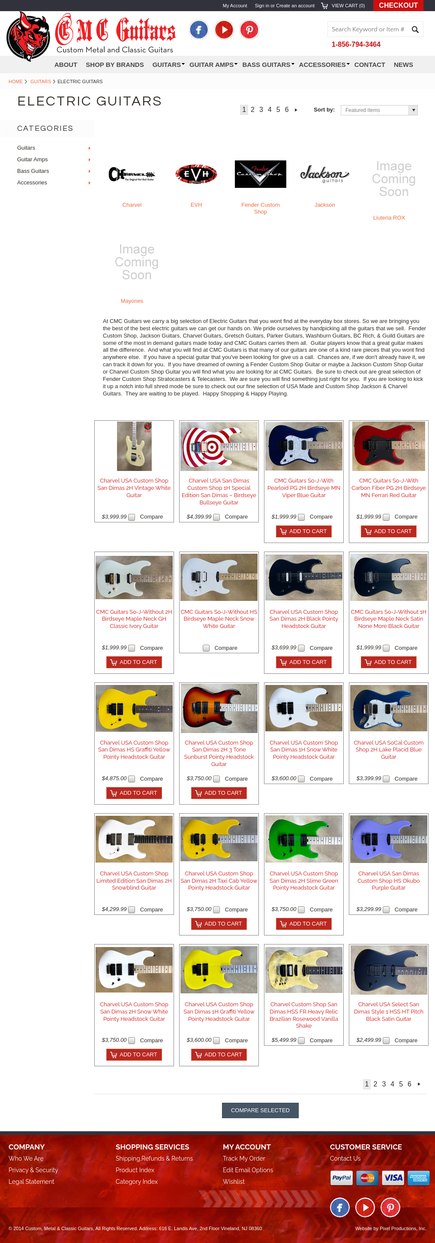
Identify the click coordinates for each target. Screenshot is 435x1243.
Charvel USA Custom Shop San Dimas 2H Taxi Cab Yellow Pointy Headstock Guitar (218, 880)
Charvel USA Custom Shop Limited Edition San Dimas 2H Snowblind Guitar (134, 880)
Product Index (135, 1170)
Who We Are (26, 1158)
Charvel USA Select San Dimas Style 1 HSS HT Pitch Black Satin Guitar (388, 1011)
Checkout (398, 5)
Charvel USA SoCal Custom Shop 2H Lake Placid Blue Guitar (388, 749)
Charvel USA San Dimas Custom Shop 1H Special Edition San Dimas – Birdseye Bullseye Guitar (219, 491)
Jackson (325, 205)
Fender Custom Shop (260, 208)
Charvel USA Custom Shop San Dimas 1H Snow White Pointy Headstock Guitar (304, 749)
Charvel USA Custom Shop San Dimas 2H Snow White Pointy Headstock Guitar (134, 1011)
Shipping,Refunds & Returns (154, 1158)
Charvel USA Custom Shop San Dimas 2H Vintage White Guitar (134, 487)
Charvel (132, 205)
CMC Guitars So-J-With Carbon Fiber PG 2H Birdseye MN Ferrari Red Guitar (388, 487)
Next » (296, 110)
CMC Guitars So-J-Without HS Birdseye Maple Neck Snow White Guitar (219, 619)
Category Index (137, 1181)
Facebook (199, 29)
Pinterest (249, 29)
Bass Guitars (268, 64)
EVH (196, 205)
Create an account (295, 5)
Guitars (40, 81)
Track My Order (244, 1158)
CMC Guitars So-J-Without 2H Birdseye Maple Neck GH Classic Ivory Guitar (134, 619)
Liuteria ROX (389, 217)
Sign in (262, 5)
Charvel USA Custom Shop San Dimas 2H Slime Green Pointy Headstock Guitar (304, 880)
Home (16, 81)
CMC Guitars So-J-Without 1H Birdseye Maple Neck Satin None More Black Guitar (388, 619)
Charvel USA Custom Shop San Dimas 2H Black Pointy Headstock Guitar (304, 619)
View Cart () (348, 5)
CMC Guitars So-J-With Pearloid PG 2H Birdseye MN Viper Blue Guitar (303, 487)
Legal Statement (31, 1181)
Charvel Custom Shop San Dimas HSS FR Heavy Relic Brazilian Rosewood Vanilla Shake (304, 1015)
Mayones (132, 301)
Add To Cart (308, 531)
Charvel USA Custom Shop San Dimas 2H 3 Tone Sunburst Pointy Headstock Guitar (219, 753)
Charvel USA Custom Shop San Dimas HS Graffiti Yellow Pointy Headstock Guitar (134, 749)
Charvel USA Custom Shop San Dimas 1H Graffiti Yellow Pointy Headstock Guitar (219, 1011)
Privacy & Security (33, 1170)
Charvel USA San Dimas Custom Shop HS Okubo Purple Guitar (388, 880)
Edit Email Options (248, 1170)
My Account (235, 5)
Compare (151, 516)
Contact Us (345, 1158)
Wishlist (234, 1181)
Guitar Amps (213, 64)
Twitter (224, 29)
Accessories (324, 64)
